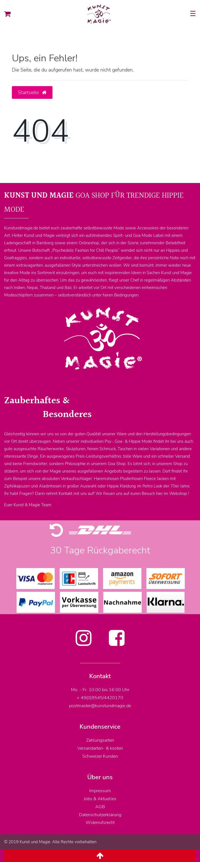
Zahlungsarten (100, 740)
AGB (100, 807)
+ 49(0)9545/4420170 (100, 698)
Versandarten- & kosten (100, 748)
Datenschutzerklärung (100, 815)
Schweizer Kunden (100, 756)
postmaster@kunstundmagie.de (100, 706)
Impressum (100, 791)
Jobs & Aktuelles (100, 799)
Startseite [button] (32, 92)
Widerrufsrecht (100, 822)
